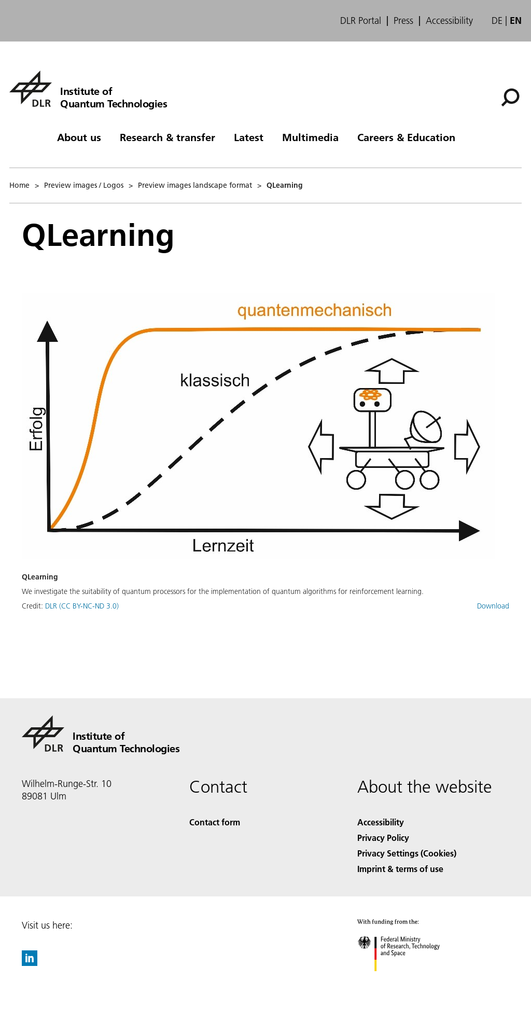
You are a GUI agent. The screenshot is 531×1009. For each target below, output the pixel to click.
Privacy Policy (383, 837)
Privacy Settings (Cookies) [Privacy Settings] (406, 853)
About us (79, 137)
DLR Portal (360, 20)
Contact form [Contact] (214, 822)
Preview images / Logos (83, 185)
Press (403, 20)
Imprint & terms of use (400, 868)
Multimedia (310, 137)
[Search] (510, 97)
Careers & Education (406, 137)
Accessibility (449, 20)
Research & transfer (167, 137)
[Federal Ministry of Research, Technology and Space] (408, 980)
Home (19, 185)
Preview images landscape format (195, 185)
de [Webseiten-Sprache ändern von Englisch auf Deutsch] (497, 20)
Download (493, 606)
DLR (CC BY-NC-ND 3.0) (82, 606)
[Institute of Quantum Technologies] (88, 89)
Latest (248, 137)
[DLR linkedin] (29, 963)
